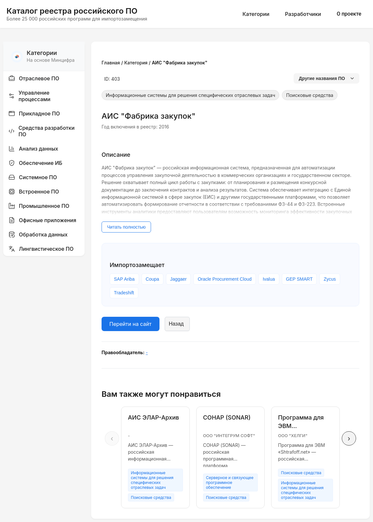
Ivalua (269, 279)
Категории (255, 14)
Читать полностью (126, 227)
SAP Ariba (124, 279)
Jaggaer (178, 279)
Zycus (330, 279)
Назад (176, 324)
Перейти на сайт (130, 324)
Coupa (152, 279)
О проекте (349, 14)
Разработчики (303, 14)
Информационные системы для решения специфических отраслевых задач (190, 95)
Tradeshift (124, 292)
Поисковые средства (309, 95)
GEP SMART (299, 279)
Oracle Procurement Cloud (225, 279)
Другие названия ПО (326, 78)
